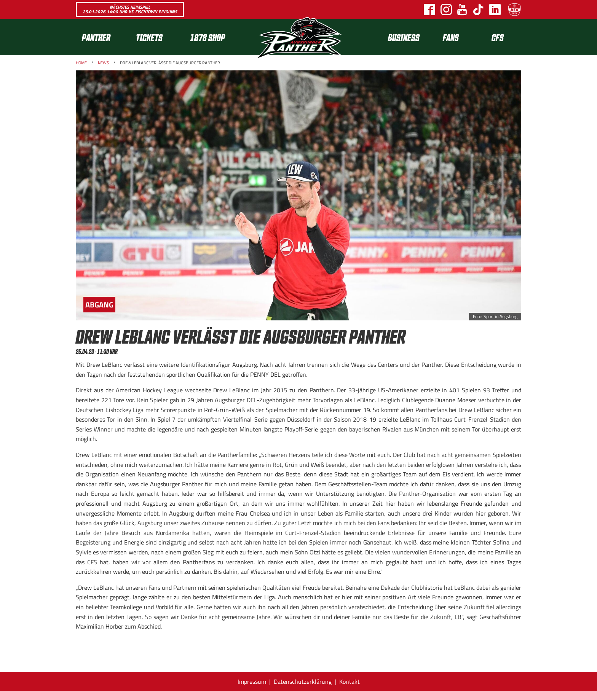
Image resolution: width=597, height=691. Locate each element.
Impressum (252, 681)
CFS (498, 37)
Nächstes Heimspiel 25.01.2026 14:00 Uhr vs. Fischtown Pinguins (130, 9)
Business (404, 37)
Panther (96, 37)
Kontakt (349, 681)
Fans (451, 37)
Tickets (149, 37)
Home (81, 63)
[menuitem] (103, 37)
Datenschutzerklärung (303, 681)
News (103, 63)
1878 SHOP (207, 37)
